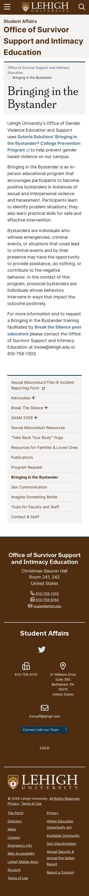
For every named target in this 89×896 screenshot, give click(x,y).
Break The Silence (27, 407)
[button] (80, 7)
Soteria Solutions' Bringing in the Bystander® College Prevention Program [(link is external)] (43, 143)
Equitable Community (63, 835)
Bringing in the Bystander (43, 477)
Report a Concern (60, 872)
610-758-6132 (26, 674)
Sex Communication (37, 487)
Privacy (13, 803)
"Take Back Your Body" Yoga (44, 437)
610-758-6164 (47, 599)
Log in (44, 747)
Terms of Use (31, 803)
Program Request (34, 467)
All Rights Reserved (64, 798)
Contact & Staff (33, 516)
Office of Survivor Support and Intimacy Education (43, 40)
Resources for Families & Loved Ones (44, 447)
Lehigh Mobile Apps (23, 861)
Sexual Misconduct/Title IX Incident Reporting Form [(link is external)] (42, 385)
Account (14, 869)
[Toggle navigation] (8, 7)
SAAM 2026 (22, 417)
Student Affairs (20, 21)
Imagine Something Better (42, 497)
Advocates (20, 397)
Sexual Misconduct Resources (44, 427)
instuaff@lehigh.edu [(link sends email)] (44, 711)
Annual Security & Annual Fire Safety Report (61, 857)
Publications (29, 457)
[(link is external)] (42, 651)
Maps (12, 829)
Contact (14, 837)
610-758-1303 (47, 593)
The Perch (15, 813)
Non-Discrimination (61, 843)
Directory (15, 821)
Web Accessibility (21, 853)
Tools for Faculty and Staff (43, 506)
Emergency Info (20, 845)
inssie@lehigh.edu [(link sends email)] (47, 606)
